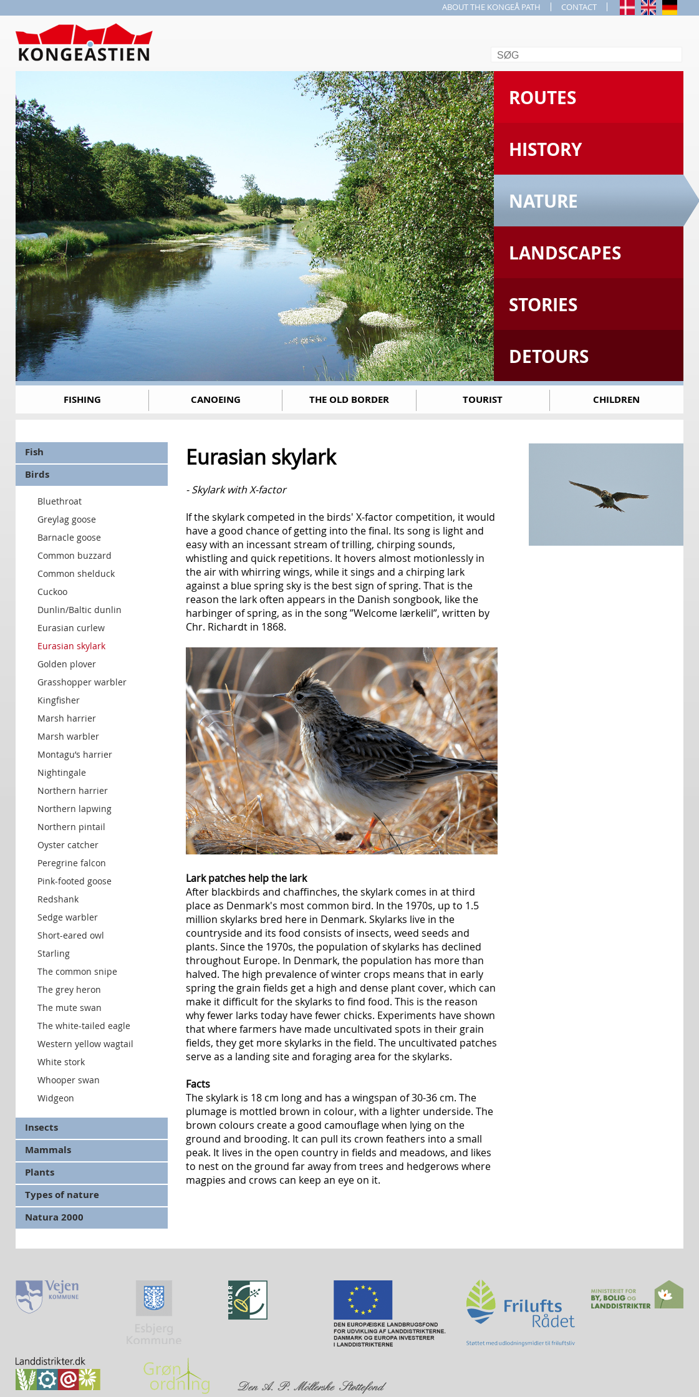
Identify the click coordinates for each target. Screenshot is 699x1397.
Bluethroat (59, 501)
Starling (53, 953)
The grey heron (69, 989)
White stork (61, 1062)
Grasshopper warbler (82, 682)
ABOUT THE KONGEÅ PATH (491, 6)
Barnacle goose (69, 537)
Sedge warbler (67, 917)
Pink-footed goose (74, 881)
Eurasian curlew (71, 628)
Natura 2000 (54, 1217)
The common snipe (77, 971)
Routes (542, 97)
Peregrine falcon (71, 863)
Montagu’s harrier (74, 754)
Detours (549, 356)
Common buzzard (74, 555)
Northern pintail (71, 827)
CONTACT (579, 6)
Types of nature (62, 1194)
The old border (349, 399)
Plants (39, 1172)
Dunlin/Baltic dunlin (79, 610)
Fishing (82, 399)
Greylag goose (66, 519)
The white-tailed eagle (83, 1026)
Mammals (48, 1149)
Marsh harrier (66, 718)
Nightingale (61, 772)
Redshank (58, 899)
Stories (543, 304)
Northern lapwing (74, 809)
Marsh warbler (68, 736)
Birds (37, 474)
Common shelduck (76, 573)
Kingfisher (58, 700)
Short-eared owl (70, 935)
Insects (41, 1127)
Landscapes (565, 253)
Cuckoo (52, 591)
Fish (34, 451)
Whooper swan (68, 1080)
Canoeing (216, 399)
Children (616, 399)
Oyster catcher (68, 845)
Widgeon (55, 1098)
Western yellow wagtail (85, 1044)
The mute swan (69, 1007)
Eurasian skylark (71, 646)
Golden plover (66, 664)
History (545, 149)
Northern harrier (72, 790)
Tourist (483, 399)
